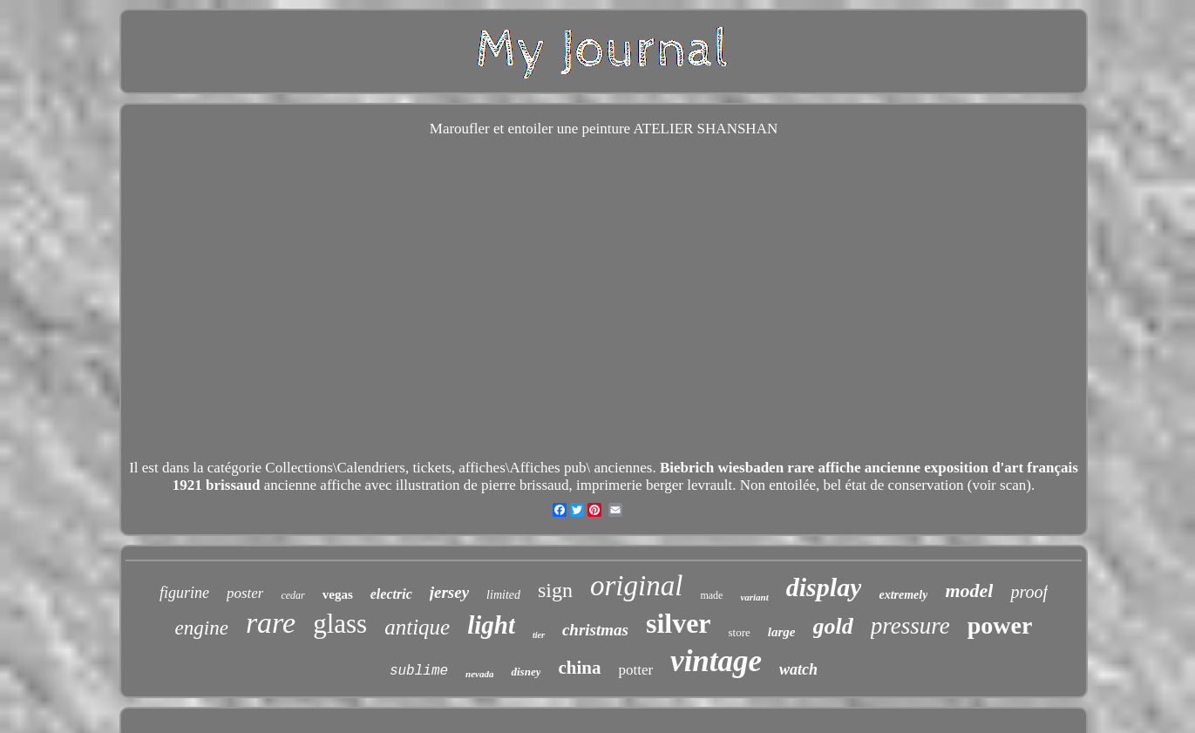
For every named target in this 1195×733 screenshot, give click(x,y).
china (579, 667)
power (1000, 625)
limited (503, 594)
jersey (449, 592)
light (491, 625)
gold (833, 626)
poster (245, 593)
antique (417, 627)
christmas (595, 630)
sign (555, 590)
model (969, 590)
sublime (419, 671)
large (782, 632)
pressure (910, 626)
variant (754, 597)
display (824, 587)
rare (270, 623)
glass (340, 623)
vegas (338, 594)
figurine (184, 592)
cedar (292, 595)
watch (798, 669)
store (739, 632)
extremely (903, 594)
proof (1029, 591)
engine (201, 628)
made (711, 595)
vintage (716, 661)
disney (525, 671)
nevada (479, 674)
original (636, 585)
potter (635, 670)
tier (539, 635)
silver (678, 623)
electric (391, 594)
